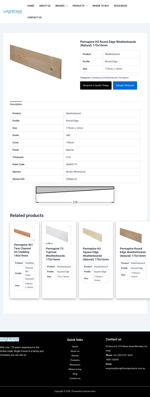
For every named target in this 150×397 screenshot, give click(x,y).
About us (44, 5)
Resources (118, 5)
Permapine (124, 78)
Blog (75, 374)
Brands (60, 6)
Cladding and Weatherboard (105, 78)
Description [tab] (16, 104)
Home (30, 5)
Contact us (34, 17)
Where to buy (99, 5)
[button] (65, 6)
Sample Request (125, 85)
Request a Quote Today (96, 85)
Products (78, 6)
